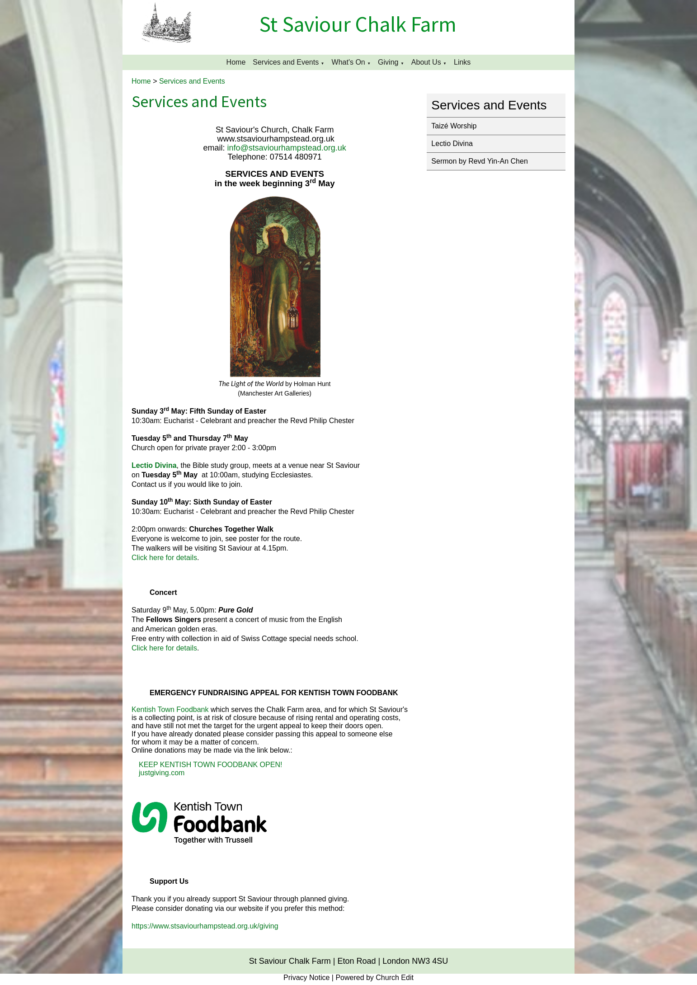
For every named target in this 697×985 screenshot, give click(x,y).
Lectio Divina (452, 143)
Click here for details (164, 557)
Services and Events (286, 62)
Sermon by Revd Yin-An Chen (479, 161)
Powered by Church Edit (374, 977)
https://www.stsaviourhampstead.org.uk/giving (205, 926)
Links (462, 62)
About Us (426, 62)
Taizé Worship (453, 126)
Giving (388, 62)
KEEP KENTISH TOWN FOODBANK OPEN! (210, 764)
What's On (348, 62)
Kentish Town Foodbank (170, 709)
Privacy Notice (306, 977)
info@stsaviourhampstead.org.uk (286, 147)
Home (236, 62)
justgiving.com (161, 773)
